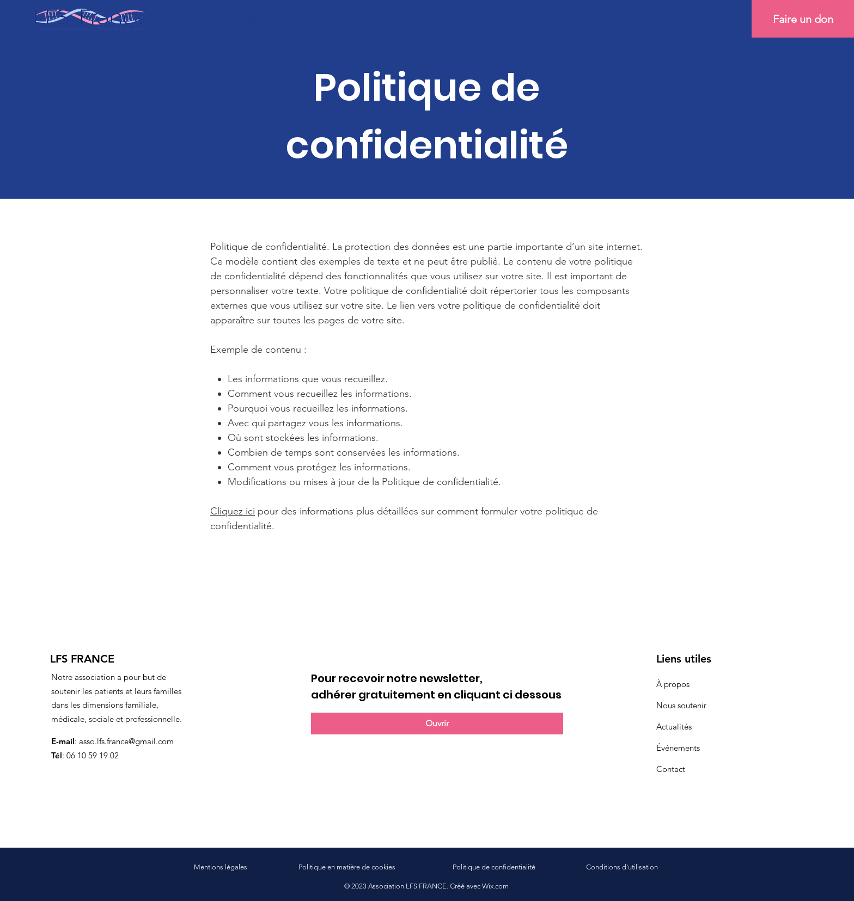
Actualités (674, 726)
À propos (673, 684)
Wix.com (495, 886)
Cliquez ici (232, 511)
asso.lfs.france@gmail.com (126, 741)
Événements (678, 748)
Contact (670, 769)
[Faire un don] (803, 19)
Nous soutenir (681, 705)
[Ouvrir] (437, 723)
